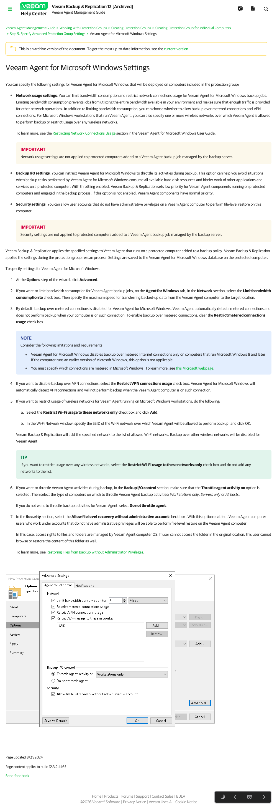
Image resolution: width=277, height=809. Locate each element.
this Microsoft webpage (194, 368)
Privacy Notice (134, 802)
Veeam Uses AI (161, 802)
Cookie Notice (186, 802)
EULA (180, 796)
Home (96, 796)
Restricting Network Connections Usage (84, 133)
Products (111, 796)
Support (142, 796)
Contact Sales (162, 796)
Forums (127, 796)
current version (176, 49)
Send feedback (17, 775)
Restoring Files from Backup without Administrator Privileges (95, 552)
